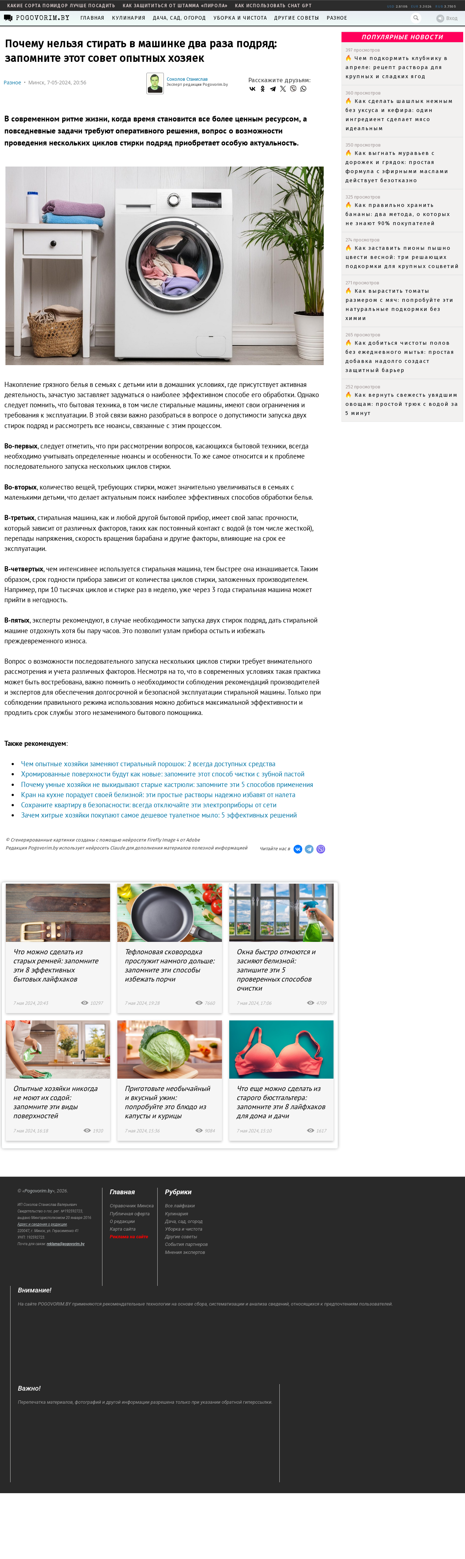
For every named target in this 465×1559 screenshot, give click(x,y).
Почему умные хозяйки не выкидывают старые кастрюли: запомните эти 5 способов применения (167, 784)
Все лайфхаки (180, 1205)
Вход (447, 19)
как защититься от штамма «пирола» (175, 5)
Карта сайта (123, 1229)
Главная (92, 18)
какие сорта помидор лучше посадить (61, 5)
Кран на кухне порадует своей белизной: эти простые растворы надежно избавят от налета (158, 794)
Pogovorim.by (38, 1191)
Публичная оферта (130, 1213)
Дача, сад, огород (179, 18)
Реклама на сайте (129, 1236)
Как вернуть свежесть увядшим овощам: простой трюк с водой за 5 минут (401, 404)
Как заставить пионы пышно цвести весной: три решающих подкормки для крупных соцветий (402, 257)
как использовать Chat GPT (273, 5)
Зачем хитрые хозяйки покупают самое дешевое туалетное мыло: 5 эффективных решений (159, 815)
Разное (337, 18)
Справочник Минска (132, 1205)
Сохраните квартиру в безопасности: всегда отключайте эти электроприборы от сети (148, 804)
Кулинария (129, 18)
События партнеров (186, 1244)
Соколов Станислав (187, 79)
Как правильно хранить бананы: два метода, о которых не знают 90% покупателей (397, 214)
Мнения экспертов (185, 1252)
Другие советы (297, 18)
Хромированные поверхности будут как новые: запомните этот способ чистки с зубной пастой (162, 773)
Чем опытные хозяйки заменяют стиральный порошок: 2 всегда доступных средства (148, 763)
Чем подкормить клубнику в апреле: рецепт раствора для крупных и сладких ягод (396, 67)
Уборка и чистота (240, 18)
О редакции (122, 1221)
